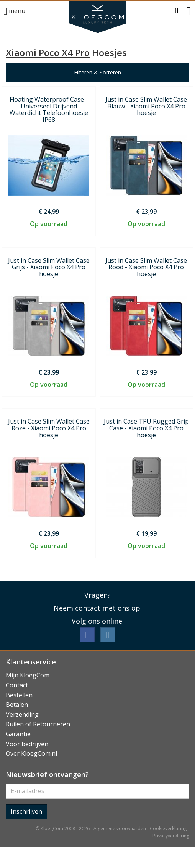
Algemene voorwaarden (119, 828)
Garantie (18, 734)
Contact (17, 685)
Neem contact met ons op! (98, 608)
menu (14, 11)
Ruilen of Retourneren (38, 724)
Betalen (17, 704)
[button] (176, 11)
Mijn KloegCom (27, 675)
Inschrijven (26, 811)
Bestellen (19, 695)
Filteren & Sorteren (97, 72)
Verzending (22, 714)
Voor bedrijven (27, 744)
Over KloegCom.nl (31, 753)
